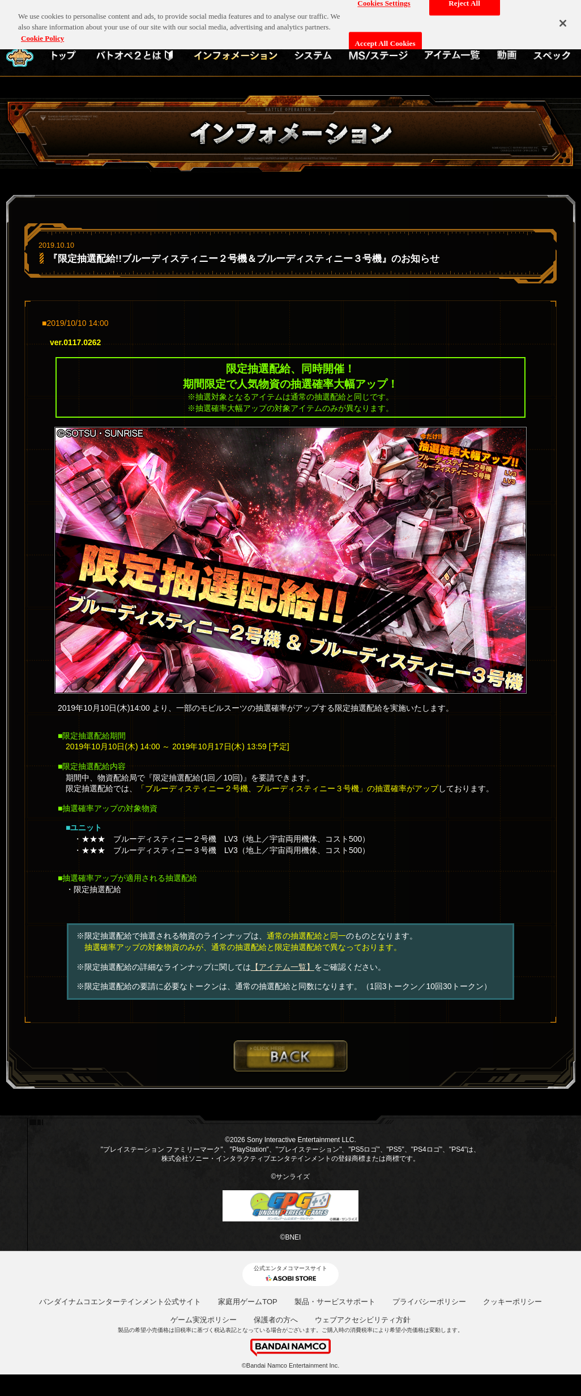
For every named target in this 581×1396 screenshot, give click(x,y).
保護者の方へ (276, 1320)
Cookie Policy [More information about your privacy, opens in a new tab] (42, 32)
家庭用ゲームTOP (247, 1301)
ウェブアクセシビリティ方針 (363, 1320)
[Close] (562, 17)
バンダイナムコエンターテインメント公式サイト (120, 1301)
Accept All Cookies (385, 37)
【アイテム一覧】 (282, 966)
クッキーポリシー (512, 1301)
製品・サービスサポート (334, 1301)
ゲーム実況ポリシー (203, 1320)
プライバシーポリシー (429, 1301)
